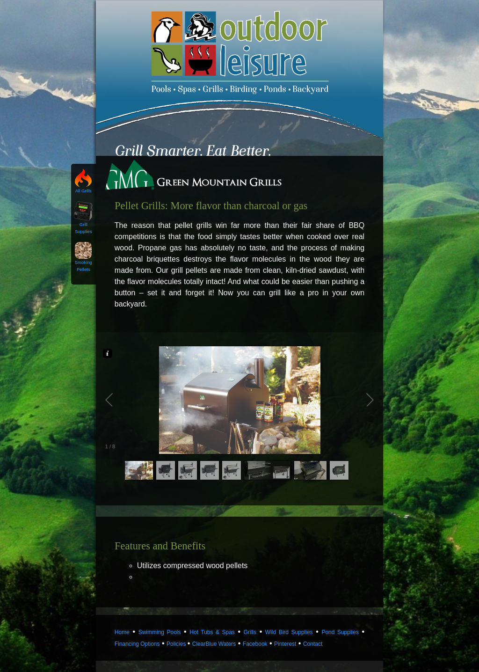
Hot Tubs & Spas (212, 632)
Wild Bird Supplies (289, 632)
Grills (250, 632)
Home (122, 632)
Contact (312, 644)
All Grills (83, 188)
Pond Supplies (340, 632)
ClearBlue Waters (214, 644)
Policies (177, 644)
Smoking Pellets (83, 263)
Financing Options (137, 644)
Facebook (255, 644)
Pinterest (285, 644)
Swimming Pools (159, 632)
